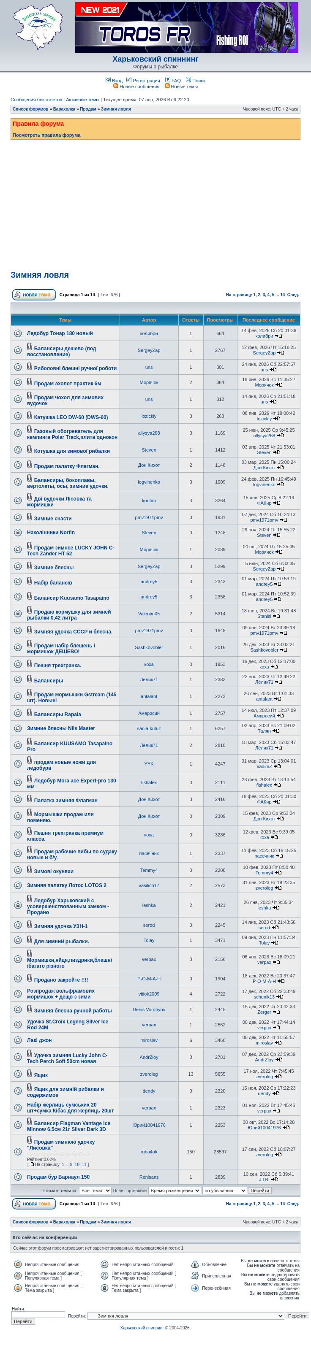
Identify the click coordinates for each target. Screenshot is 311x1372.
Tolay (149, 940)
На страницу (239, 294)
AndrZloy (149, 1057)
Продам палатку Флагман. (67, 466)
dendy (149, 1090)
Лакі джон (39, 1040)
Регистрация (143, 80)
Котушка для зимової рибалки (72, 451)
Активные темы (82, 99)
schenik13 (264, 996)
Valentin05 (149, 613)
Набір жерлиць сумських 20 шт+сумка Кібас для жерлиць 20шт (70, 1108)
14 (282, 294)
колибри (149, 333)
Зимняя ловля (116, 109)
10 (77, 1164)
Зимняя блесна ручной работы (73, 1011)
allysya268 (149, 433)
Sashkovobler (149, 647)
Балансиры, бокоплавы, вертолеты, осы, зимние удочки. (68, 483)
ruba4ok (149, 1151)
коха (148, 664)
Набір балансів (53, 583)
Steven (149, 449)
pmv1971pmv (149, 517)
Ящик (41, 1075)
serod (149, 925)
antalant (149, 696)
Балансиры (48, 681)
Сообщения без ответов (36, 99)
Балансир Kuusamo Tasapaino (71, 598)
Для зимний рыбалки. (61, 941)
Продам (88, 109)
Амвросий (149, 713)
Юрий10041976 (148, 1125)
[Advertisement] (155, 203)
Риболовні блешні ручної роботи (75, 368)
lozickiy (149, 416)
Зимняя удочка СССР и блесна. (73, 632)
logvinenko (149, 481)
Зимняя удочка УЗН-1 (61, 926)
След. (293, 294)
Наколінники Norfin (51, 533)
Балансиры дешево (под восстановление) (61, 351)
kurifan (149, 500)
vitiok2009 (149, 993)
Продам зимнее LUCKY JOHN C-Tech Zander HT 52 (70, 551)
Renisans (149, 1177)
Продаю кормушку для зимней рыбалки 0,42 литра (69, 615)
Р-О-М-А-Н (149, 978)
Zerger (264, 1012)
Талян (264, 730)
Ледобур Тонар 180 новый (60, 333)
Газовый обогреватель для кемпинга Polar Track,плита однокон (72, 434)
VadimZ (264, 766)
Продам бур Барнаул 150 (58, 1177)
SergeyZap (149, 350)
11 (84, 1164)
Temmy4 (149, 870)
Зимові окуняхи (54, 871)
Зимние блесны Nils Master (61, 728)
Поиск (195, 80)
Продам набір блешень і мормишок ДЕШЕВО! (61, 649)
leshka (149, 905)
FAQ (173, 80)
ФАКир (264, 503)
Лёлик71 (149, 679)
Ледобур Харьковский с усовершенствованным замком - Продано (68, 906)
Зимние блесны (54, 568)
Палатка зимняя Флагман (66, 801)
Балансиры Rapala (57, 714)
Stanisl (264, 616)
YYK (149, 763)
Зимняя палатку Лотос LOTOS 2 (66, 885)
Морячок (149, 382)
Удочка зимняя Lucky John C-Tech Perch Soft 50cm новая (67, 1058)
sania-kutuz (149, 728)
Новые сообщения (136, 86)
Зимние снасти (53, 519)
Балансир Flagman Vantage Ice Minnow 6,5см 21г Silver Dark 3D (68, 1126)
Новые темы (181, 86)
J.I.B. (264, 1179)
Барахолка (64, 109)
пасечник (149, 853)
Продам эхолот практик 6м (67, 384)
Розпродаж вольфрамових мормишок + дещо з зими (61, 994)
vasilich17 (149, 885)
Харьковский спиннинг (155, 59)
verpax (149, 959)
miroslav (149, 1040)
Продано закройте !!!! (61, 980)
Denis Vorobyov (149, 1009)
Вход (114, 80)
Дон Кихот (149, 465)
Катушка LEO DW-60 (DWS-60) (71, 417)
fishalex (149, 782)
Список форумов (31, 109)
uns (149, 367)
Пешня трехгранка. (58, 665)
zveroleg (264, 887)
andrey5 (149, 581)
